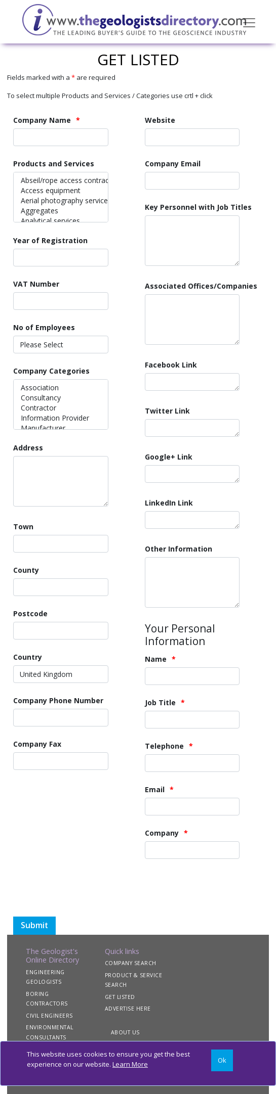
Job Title (160, 702)
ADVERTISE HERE (128, 1008)
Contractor (61, 408)
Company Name (42, 120)
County (26, 570)
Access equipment (61, 191)
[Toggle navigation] (249, 21)
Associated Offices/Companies (201, 286)
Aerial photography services (61, 201)
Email (155, 789)
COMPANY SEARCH (130, 963)
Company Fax (37, 744)
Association (61, 388)
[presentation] (134, 897)
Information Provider (61, 418)
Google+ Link (168, 457)
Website (160, 120)
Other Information (178, 549)
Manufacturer (61, 428)
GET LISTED (120, 996)
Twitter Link (167, 411)
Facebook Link (171, 365)
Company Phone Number (58, 700)
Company (162, 833)
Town (23, 526)
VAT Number (36, 284)
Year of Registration (50, 240)
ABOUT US (125, 1032)
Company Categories (51, 371)
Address (28, 447)
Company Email (173, 163)
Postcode (30, 613)
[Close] (222, 1060)
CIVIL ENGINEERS (49, 1015)
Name (156, 659)
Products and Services (53, 163)
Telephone (164, 746)
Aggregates (61, 211)
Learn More (130, 1064)
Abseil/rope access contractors (61, 180)
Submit (34, 925)
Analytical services (61, 221)
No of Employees (44, 327)
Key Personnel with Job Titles (198, 207)
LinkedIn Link (169, 503)
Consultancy (61, 398)
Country (27, 657)
